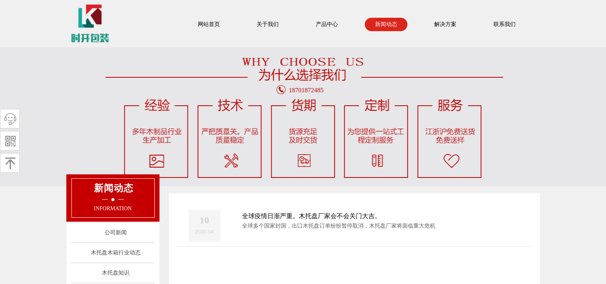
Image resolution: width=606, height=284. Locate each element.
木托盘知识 (115, 273)
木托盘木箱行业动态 (116, 253)
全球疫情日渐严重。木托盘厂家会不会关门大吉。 (311, 216)
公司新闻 (116, 232)
